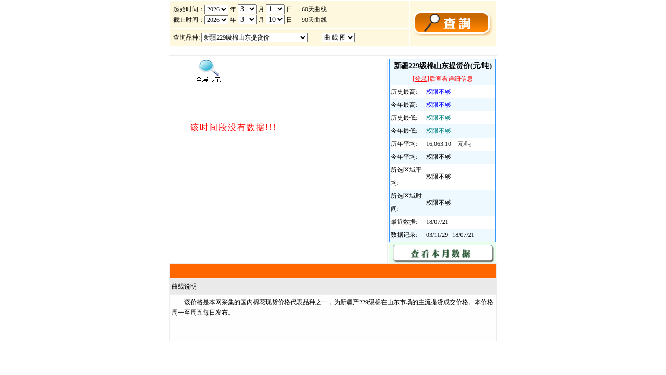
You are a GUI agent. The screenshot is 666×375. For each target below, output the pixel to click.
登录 (421, 78)
